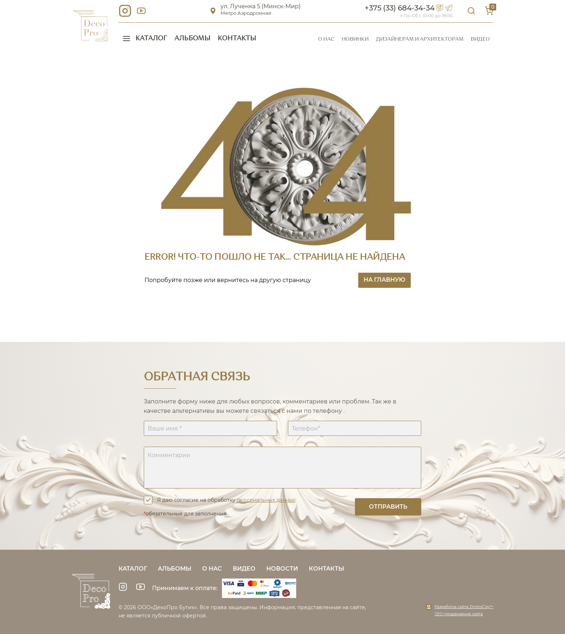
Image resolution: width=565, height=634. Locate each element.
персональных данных (266, 500)
